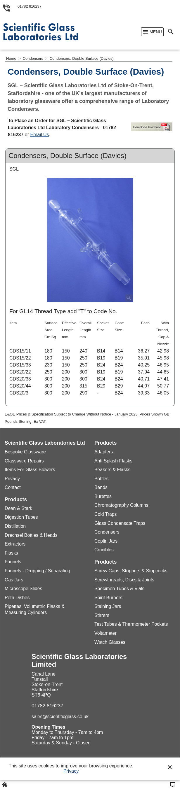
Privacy (71, 771)
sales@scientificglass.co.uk (60, 716)
